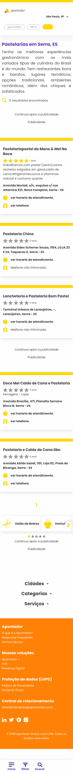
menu (11, 766)
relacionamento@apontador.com (27, 707)
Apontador (14, 27)
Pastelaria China (18, 233)
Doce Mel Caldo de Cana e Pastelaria (36, 383)
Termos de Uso (12, 642)
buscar (40, 766)
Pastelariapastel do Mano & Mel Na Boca (35, 151)
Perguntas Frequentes (17, 637)
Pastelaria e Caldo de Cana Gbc (32, 449)
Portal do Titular (13, 690)
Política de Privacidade (18, 685)
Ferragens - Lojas (16, 394)
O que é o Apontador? (17, 633)
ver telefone (20, 205)
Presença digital (13, 668)
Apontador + (11, 659)
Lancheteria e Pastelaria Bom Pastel (36, 296)
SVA (4, 664)
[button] (29, 536)
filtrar (25, 766)
